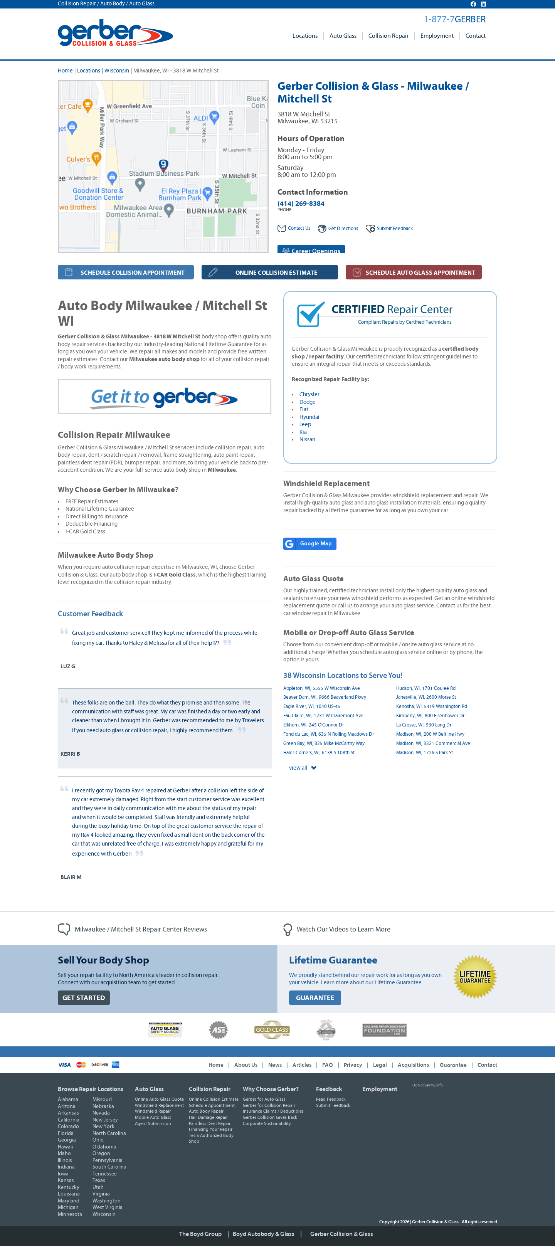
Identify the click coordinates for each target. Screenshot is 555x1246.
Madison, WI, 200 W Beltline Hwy (430, 734)
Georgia (67, 1140)
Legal (380, 1065)
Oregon (101, 1153)
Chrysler (309, 394)
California (68, 1120)
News (275, 1065)
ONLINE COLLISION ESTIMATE (276, 272)
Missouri (102, 1099)
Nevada (101, 1113)
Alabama (68, 1099)
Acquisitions (413, 1065)
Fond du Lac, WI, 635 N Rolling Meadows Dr (328, 734)
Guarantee (453, 1065)
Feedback (389, 228)
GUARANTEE (315, 998)
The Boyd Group (200, 1234)
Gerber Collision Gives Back (270, 1117)
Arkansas (68, 1113)
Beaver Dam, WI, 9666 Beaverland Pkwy (324, 697)
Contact (476, 36)
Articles (302, 1065)
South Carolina (109, 1167)
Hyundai (309, 417)
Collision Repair (388, 36)
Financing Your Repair (210, 1129)
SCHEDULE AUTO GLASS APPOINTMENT (420, 272)
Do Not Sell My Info (427, 1085)
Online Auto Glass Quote (159, 1099)
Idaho (64, 1153)
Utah (98, 1187)
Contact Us (294, 228)
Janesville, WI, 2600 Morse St (426, 697)
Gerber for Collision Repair (269, 1105)
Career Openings (311, 251)
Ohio (98, 1140)
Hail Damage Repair (208, 1117)
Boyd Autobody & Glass (263, 1234)
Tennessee (104, 1174)
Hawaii (65, 1147)
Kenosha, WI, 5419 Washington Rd (431, 706)
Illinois (65, 1160)
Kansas (66, 1180)
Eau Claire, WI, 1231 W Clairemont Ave (323, 715)
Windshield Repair (153, 1111)
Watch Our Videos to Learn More (336, 929)
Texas (98, 1180)
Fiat (303, 409)
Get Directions (338, 228)
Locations (305, 36)
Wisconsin (116, 71)
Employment (437, 36)
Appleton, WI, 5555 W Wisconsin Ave (321, 688)
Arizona (67, 1106)
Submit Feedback (333, 1105)
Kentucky (68, 1187)
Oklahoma (104, 1147)
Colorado (68, 1126)
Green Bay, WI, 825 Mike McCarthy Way (324, 743)
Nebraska (103, 1106)
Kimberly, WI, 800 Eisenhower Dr (430, 715)
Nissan (307, 439)
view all (302, 768)
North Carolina (109, 1133)
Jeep (305, 424)
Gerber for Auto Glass (264, 1099)
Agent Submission (153, 1123)
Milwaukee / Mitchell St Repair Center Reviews (132, 929)
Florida (66, 1133)
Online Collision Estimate (214, 1099)
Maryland (68, 1201)
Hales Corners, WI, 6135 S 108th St (319, 752)
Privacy (353, 1065)
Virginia (101, 1194)
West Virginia (107, 1207)
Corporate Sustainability (267, 1123)
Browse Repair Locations (90, 1089)
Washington (106, 1201)
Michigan (68, 1207)
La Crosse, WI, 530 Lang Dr (423, 725)
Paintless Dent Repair (209, 1123)
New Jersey (105, 1120)
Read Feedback (331, 1099)
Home (65, 71)
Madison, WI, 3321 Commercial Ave (433, 743)
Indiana (66, 1167)
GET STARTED (83, 998)
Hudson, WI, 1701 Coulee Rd (426, 688)
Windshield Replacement (159, 1105)
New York (103, 1126)
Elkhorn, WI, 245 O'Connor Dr (313, 725)
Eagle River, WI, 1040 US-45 (311, 706)
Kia (303, 432)
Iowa (63, 1174)
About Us (245, 1065)
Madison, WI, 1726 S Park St (424, 752)
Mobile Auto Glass (153, 1117)
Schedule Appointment (212, 1105)
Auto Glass (343, 36)
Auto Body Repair (206, 1111)
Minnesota (70, 1214)
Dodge (307, 402)
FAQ (327, 1065)
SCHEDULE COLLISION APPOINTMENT (133, 272)
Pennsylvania (107, 1160)
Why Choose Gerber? (271, 1089)
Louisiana (69, 1194)
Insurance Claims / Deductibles (273, 1111)
